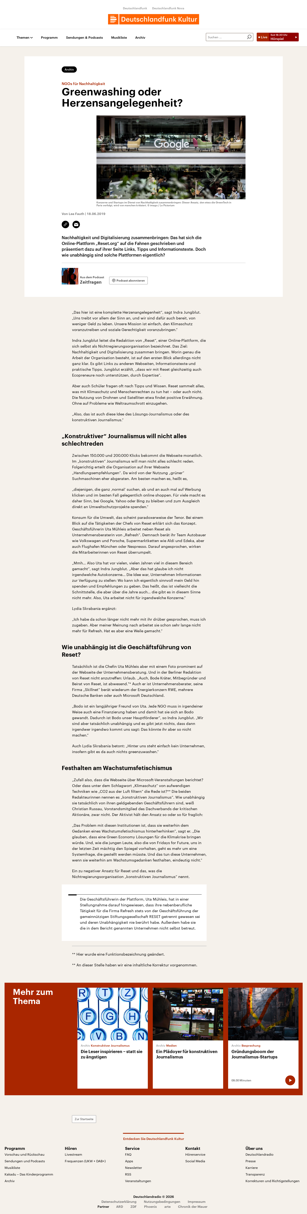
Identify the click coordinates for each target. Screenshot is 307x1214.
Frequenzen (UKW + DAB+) (85, 1161)
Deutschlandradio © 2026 (153, 1196)
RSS (128, 1174)
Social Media (195, 1161)
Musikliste (119, 37)
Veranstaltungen (138, 1181)
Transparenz (255, 1174)
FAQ (128, 1154)
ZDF (133, 1206)
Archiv (140, 37)
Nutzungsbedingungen (162, 1201)
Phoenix (150, 1206)
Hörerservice (195, 1154)
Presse (251, 1161)
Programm (49, 37)
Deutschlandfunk (135, 8)
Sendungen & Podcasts (84, 37)
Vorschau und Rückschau (25, 1154)
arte (167, 1206)
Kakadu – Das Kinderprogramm (29, 1174)
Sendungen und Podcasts (25, 1161)
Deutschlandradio (259, 1154)
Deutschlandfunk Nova (168, 8)
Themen (23, 37)
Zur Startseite (84, 1119)
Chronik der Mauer (192, 1206)
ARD (119, 1206)
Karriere (252, 1168)
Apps (129, 1161)
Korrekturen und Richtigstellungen (273, 1181)
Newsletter (133, 1168)
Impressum (197, 1201)
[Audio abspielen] (290, 1080)
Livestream (73, 1154)
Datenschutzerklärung (118, 1201)
